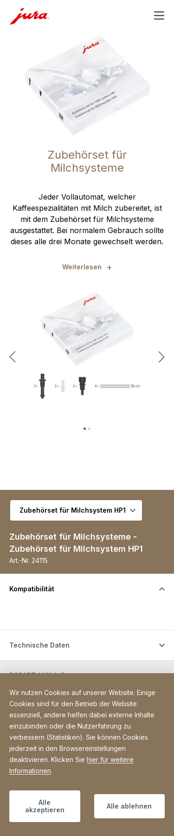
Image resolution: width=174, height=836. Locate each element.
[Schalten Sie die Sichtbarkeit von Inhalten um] (87, 589)
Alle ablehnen (129, 806)
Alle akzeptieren (44, 806)
